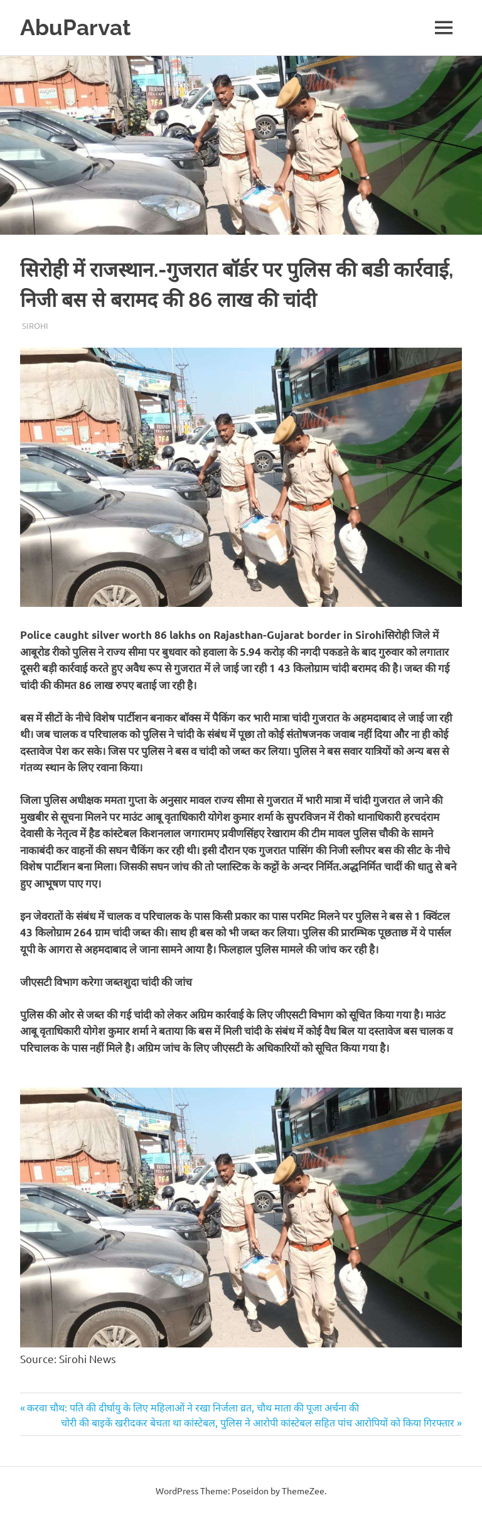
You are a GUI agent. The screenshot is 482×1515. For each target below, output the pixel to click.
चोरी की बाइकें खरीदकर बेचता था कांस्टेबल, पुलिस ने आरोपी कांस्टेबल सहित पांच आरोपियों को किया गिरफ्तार (257, 1422)
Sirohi (35, 325)
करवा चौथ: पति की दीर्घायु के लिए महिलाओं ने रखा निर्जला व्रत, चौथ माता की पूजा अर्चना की (192, 1407)
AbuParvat (75, 27)
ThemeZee (303, 1490)
